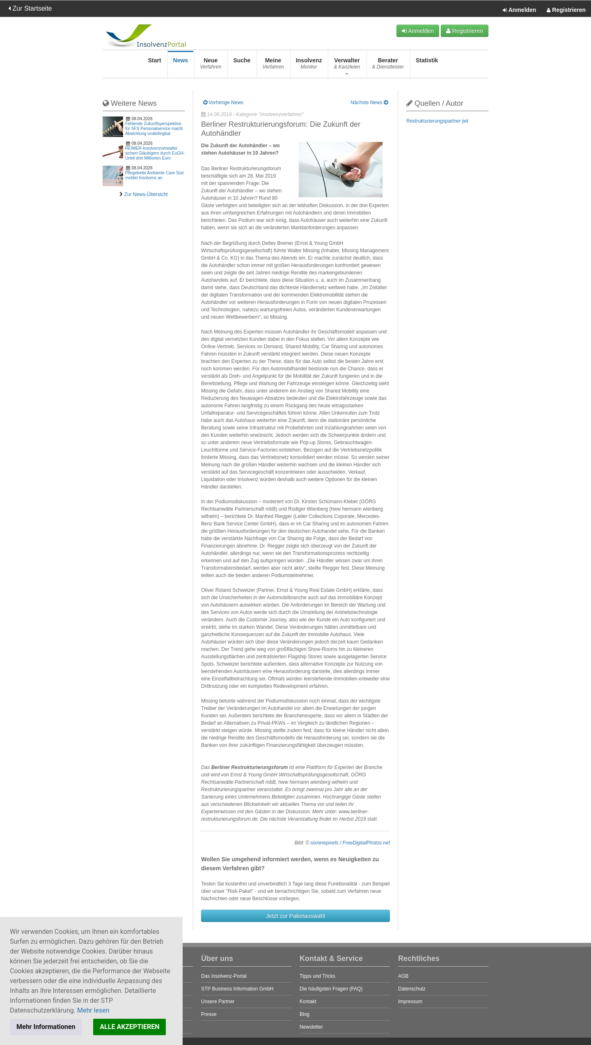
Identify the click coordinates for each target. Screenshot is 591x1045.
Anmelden (519, 10)
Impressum (410, 1001)
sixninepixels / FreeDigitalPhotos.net (350, 843)
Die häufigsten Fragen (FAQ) (331, 989)
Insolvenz (309, 66)
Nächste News (369, 102)
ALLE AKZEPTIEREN (129, 1027)
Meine (273, 66)
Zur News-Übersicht (146, 194)
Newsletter (311, 1027)
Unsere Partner (217, 1001)
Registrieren (566, 10)
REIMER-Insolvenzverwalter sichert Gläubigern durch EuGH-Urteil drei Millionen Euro (155, 153)
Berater (388, 66)
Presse (208, 1014)
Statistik (427, 66)
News (180, 66)
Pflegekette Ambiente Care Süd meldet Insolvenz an (154, 175)
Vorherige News (223, 102)
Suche (241, 66)
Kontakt (308, 1001)
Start (154, 66)
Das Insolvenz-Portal (224, 976)
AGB (403, 976)
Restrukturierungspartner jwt (437, 121)
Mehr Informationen (45, 1027)
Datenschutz (412, 989)
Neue (210, 66)
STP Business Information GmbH (237, 989)
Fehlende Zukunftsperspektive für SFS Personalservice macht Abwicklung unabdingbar (154, 128)
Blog (304, 1014)
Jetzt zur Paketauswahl (295, 916)
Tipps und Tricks (317, 976)
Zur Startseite (30, 8)
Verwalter (347, 66)
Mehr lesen (93, 1010)
